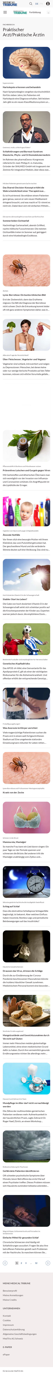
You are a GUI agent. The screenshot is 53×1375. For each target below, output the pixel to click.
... (48, 12)
